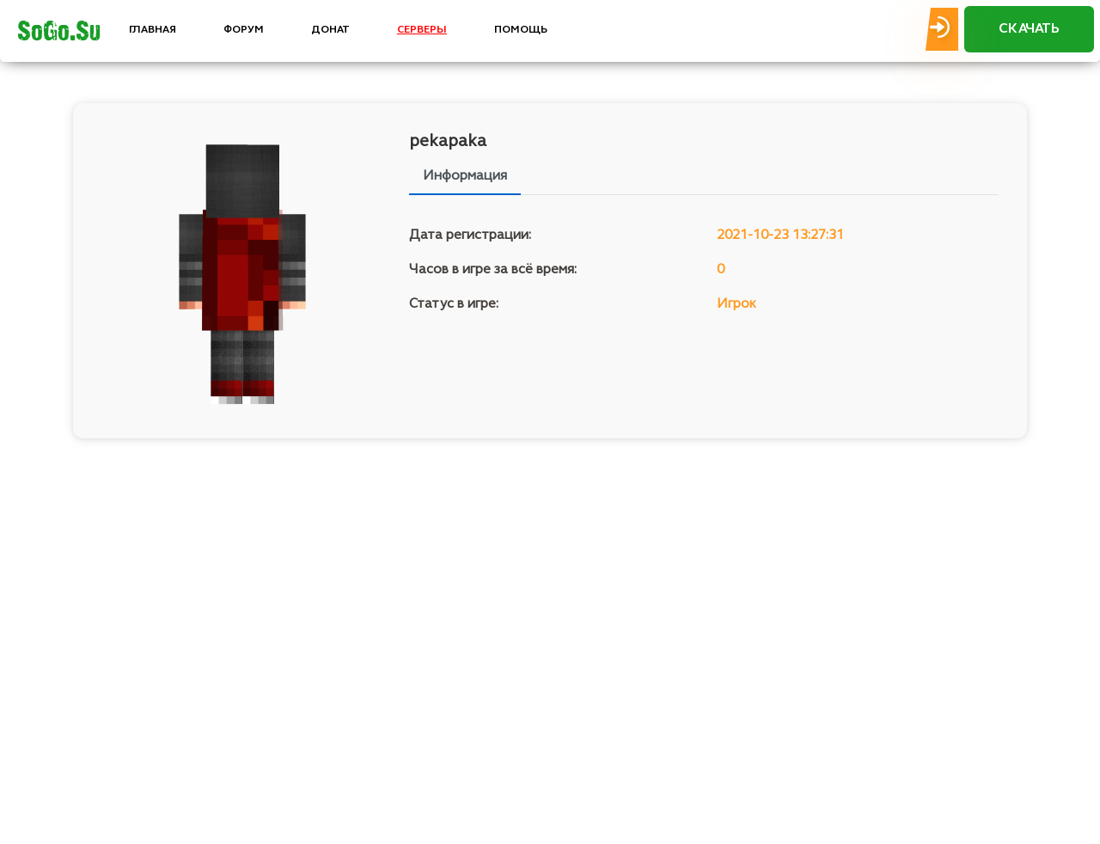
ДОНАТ (330, 30)
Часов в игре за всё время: (493, 270)
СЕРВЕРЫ (422, 30)
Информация (465, 176)
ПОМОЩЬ (520, 30)
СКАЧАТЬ (1029, 29)
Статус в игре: (453, 304)
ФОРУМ (243, 30)
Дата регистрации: (470, 235)
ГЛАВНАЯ (152, 30)
